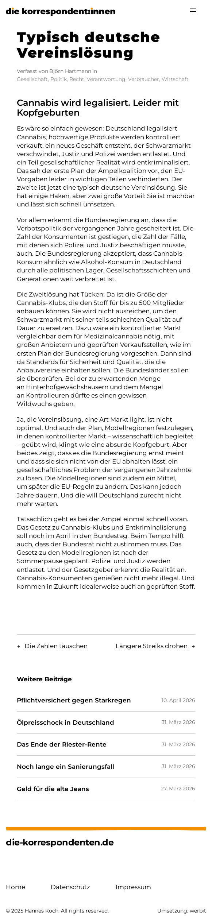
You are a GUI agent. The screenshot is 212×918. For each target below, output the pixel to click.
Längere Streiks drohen (152, 646)
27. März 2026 (178, 788)
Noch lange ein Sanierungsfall (65, 766)
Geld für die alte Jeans (53, 789)
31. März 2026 (178, 722)
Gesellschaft (32, 79)
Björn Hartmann (70, 71)
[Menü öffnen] (193, 10)
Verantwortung (106, 79)
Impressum (133, 887)
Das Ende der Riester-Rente (62, 744)
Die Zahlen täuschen (56, 646)
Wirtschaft (175, 79)
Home (15, 887)
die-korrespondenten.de (59, 842)
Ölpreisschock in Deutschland (65, 722)
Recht (76, 79)
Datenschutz (70, 887)
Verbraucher (143, 79)
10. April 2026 (178, 700)
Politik (58, 79)
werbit (198, 910)
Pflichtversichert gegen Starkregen (74, 700)
